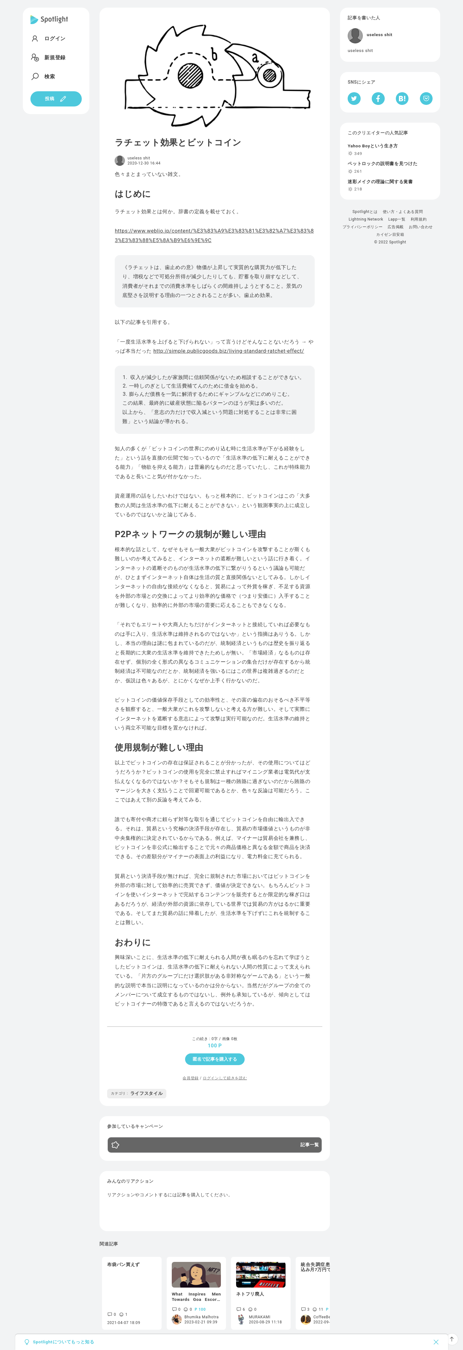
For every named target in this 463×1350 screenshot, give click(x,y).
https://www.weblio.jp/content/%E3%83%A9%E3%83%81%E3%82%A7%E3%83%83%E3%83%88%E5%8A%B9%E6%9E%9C (214, 235)
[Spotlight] (49, 24)
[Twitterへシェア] (354, 98)
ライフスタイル (137, 1093)
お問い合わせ (421, 227)
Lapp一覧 (397, 219)
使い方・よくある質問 (403, 212)
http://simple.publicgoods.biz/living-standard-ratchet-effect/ (228, 351)
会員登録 (191, 1078)
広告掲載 (396, 227)
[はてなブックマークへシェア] (402, 98)
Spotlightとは (364, 212)
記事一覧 (309, 1145)
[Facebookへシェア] (378, 98)
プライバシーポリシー (363, 227)
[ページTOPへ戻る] (452, 1339)
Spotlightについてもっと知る (63, 1342)
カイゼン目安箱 (390, 234)
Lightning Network (366, 219)
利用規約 (419, 219)
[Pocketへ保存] (426, 98)
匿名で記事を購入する (215, 1059)
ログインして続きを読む (225, 1078)
